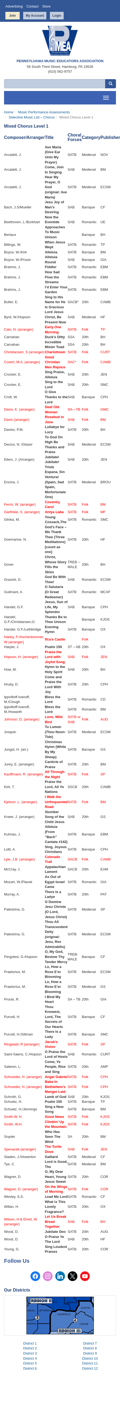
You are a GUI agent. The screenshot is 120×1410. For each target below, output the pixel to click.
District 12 (90, 1368)
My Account (35, 16)
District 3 (30, 1353)
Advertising (14, 6)
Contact (32, 6)
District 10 (90, 1358)
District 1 (30, 1343)
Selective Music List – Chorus (32, 117)
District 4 (30, 1358)
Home (8, 112)
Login (56, 16)
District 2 (30, 1348)
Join (12, 16)
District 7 (90, 1343)
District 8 (90, 1348)
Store (46, 6)
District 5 (30, 1363)
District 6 (30, 1368)
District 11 (90, 1363)
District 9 (90, 1353)
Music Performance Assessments (44, 112)
